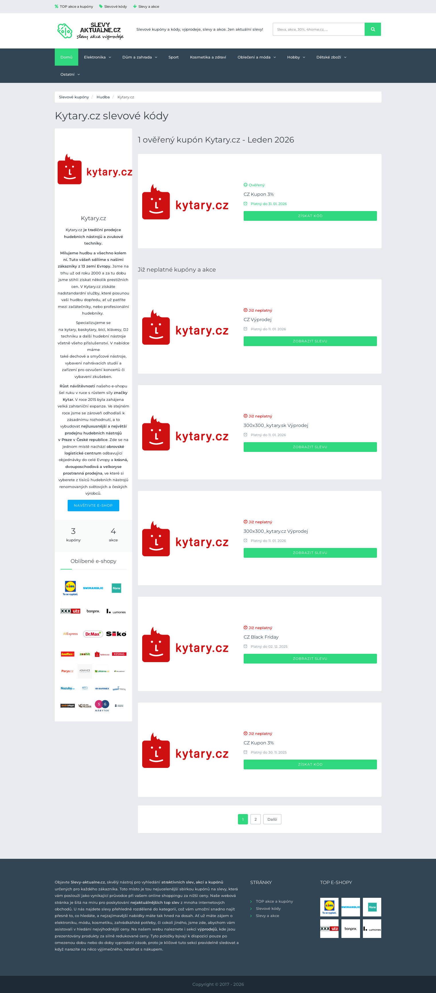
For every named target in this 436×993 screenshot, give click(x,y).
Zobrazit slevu (310, 341)
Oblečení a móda (257, 57)
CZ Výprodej (257, 319)
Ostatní (70, 74)
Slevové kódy (113, 6)
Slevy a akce (146, 6)
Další (272, 819)
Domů (66, 57)
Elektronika (97, 57)
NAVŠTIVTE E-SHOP (93, 505)
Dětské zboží (331, 57)
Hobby (296, 57)
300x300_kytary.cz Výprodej (276, 531)
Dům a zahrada (139, 57)
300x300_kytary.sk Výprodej (276, 425)
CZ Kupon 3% (259, 194)
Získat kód (310, 216)
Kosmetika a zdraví (208, 57)
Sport (174, 57)
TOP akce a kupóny (74, 6)
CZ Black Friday (261, 637)
